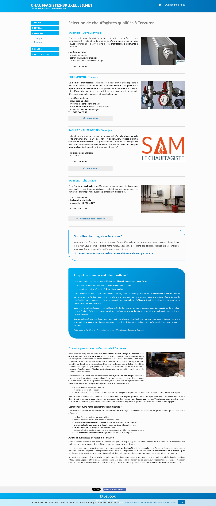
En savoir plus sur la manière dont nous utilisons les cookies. (149, 502)
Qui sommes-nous (175, 4)
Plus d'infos (92, 118)
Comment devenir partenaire (114, 489)
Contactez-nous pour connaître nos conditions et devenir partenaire (115, 253)
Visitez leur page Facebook (92, 218)
